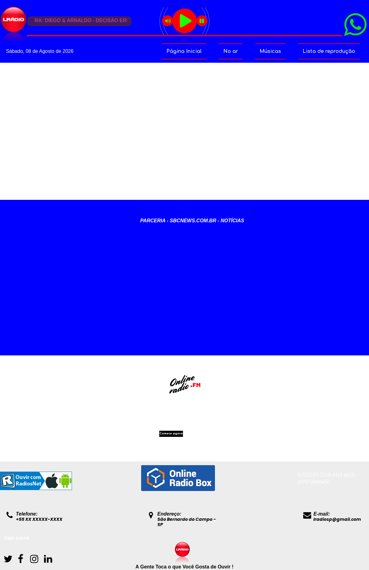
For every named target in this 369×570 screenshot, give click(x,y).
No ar (230, 51)
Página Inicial (184, 51)
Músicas (270, 51)
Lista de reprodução (329, 51)
